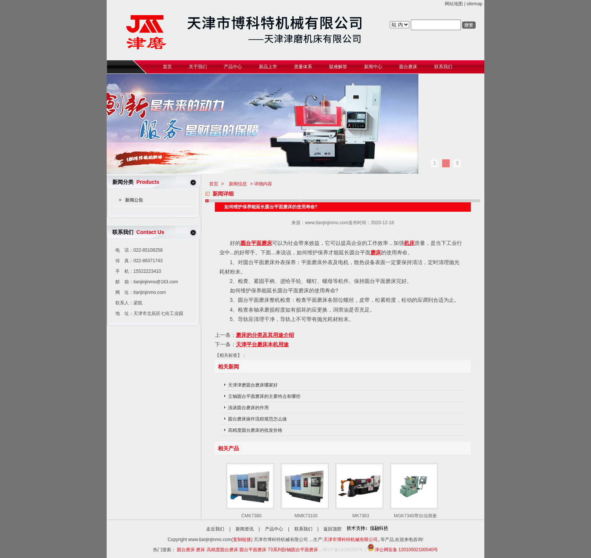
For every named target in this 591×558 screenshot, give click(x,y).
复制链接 (242, 539)
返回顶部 (332, 529)
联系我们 (303, 529)
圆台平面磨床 (256, 243)
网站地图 (454, 3)
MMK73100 (305, 515)
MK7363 (360, 515)
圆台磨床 (186, 549)
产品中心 (274, 529)
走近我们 (215, 529)
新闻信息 (238, 184)
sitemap (474, 3)
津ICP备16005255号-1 (344, 549)
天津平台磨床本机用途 (262, 344)
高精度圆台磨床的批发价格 (255, 430)
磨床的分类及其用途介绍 (265, 335)
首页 (213, 184)
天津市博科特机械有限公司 (350, 539)
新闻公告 (134, 200)
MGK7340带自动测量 (415, 515)
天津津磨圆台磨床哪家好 (253, 385)
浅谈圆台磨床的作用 (248, 407)
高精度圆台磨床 (222, 549)
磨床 (376, 252)
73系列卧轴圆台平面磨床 (293, 549)
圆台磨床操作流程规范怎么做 (257, 419)
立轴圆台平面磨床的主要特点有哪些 (264, 396)
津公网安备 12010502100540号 (402, 549)
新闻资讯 (245, 529)
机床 (409, 243)
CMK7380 (251, 515)
